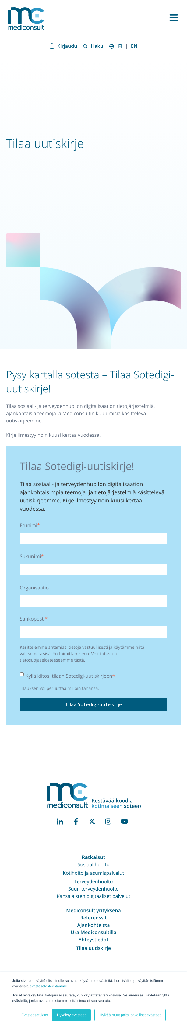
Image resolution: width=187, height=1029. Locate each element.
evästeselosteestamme (48, 986)
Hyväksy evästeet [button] (71, 1015)
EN (134, 46)
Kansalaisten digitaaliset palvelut (93, 896)
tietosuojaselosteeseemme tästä (52, 660)
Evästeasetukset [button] (34, 1015)
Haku (93, 46)
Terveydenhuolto (93, 881)
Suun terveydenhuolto (93, 888)
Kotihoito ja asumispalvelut (93, 873)
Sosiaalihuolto (94, 864)
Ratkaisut (93, 857)
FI (120, 46)
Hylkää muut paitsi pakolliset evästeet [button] (130, 1015)
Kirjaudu (63, 46)
